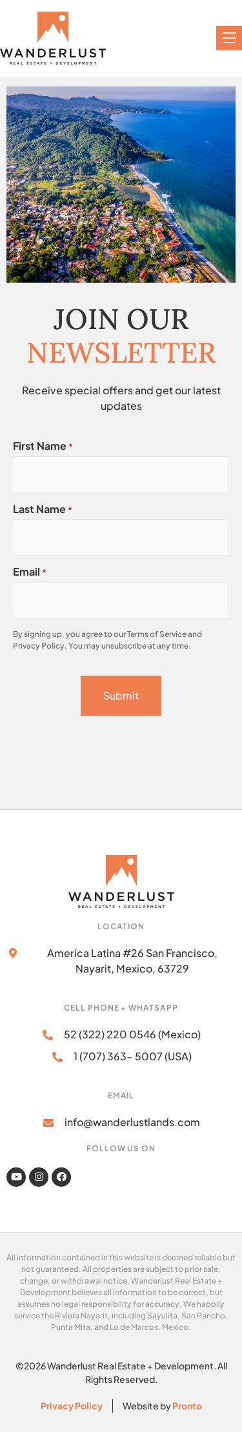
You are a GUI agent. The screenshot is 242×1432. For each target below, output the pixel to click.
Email (29, 572)
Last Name (42, 509)
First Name (43, 446)
